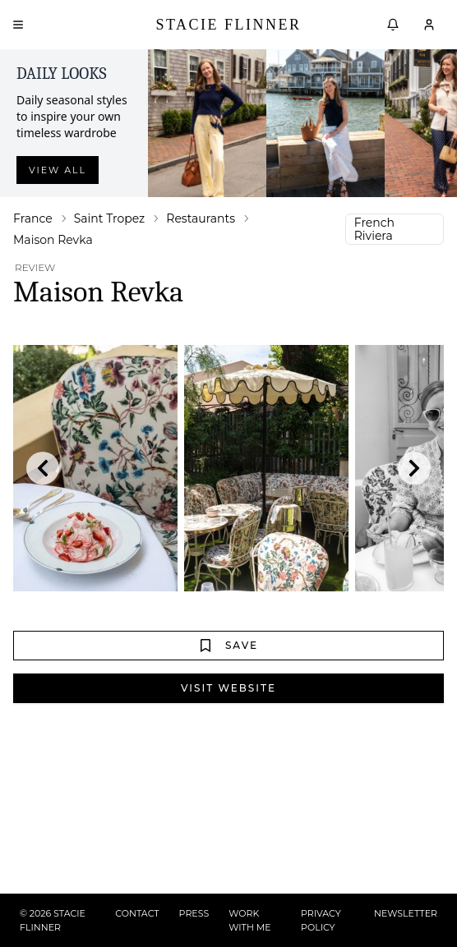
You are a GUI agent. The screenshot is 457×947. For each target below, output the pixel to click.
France (33, 218)
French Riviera (374, 229)
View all (57, 170)
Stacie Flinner (228, 24)
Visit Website (228, 688)
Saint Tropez (109, 218)
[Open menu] (18, 24)
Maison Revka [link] (53, 239)
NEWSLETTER (405, 913)
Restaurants (200, 218)
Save (228, 645)
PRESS (194, 913)
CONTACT (137, 913)
